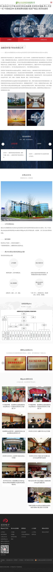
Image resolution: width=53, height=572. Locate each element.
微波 (12, 539)
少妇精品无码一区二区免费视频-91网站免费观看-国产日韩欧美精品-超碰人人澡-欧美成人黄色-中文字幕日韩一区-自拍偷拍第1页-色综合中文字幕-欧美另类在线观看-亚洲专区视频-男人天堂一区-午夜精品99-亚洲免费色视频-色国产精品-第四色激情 (26, 570)
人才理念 (34, 532)
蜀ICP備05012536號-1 (29, 560)
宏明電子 (16, 560)
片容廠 (12, 532)
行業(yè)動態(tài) (25, 534)
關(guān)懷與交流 (5, 543)
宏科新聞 (23, 532)
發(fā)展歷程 (26, 39)
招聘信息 (34, 534)
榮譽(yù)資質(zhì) (5, 541)
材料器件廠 (14, 536)
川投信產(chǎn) (9, 560)
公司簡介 (9, 39)
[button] (50, 144)
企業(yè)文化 (43, 39)
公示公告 (23, 536)
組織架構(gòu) (4, 539)
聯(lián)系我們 (45, 532)
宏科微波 (21, 560)
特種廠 (12, 534)
